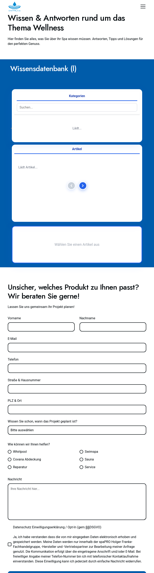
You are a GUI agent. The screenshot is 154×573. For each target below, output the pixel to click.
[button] (142, 6)
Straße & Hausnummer (26, 203)
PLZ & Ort (15, 223)
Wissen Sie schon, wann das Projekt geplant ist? (45, 244)
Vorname (15, 141)
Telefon (13, 182)
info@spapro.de (20, 459)
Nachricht (15, 302)
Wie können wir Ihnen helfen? (31, 267)
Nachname (88, 141)
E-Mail (13, 161)
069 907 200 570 (92, 459)
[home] (14, 6)
